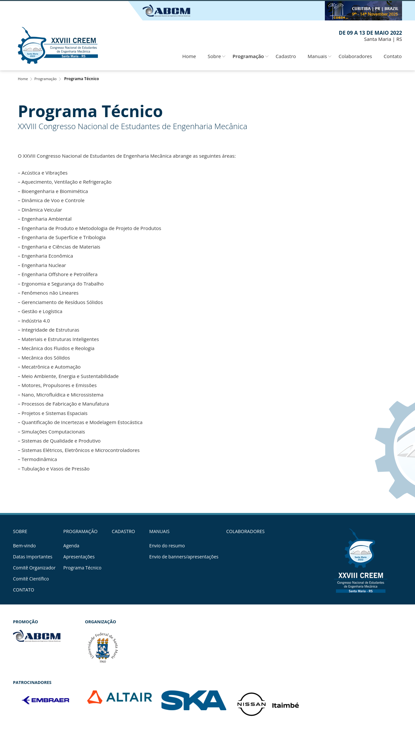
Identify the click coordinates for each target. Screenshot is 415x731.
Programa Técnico (82, 568)
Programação (248, 56)
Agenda (71, 545)
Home (189, 56)
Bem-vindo (24, 545)
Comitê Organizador (34, 568)
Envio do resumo (167, 545)
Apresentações (79, 556)
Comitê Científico (31, 579)
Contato (393, 56)
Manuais (317, 56)
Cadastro (286, 56)
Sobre (214, 56)
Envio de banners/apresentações (183, 556)
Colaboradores (355, 56)
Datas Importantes (32, 556)
